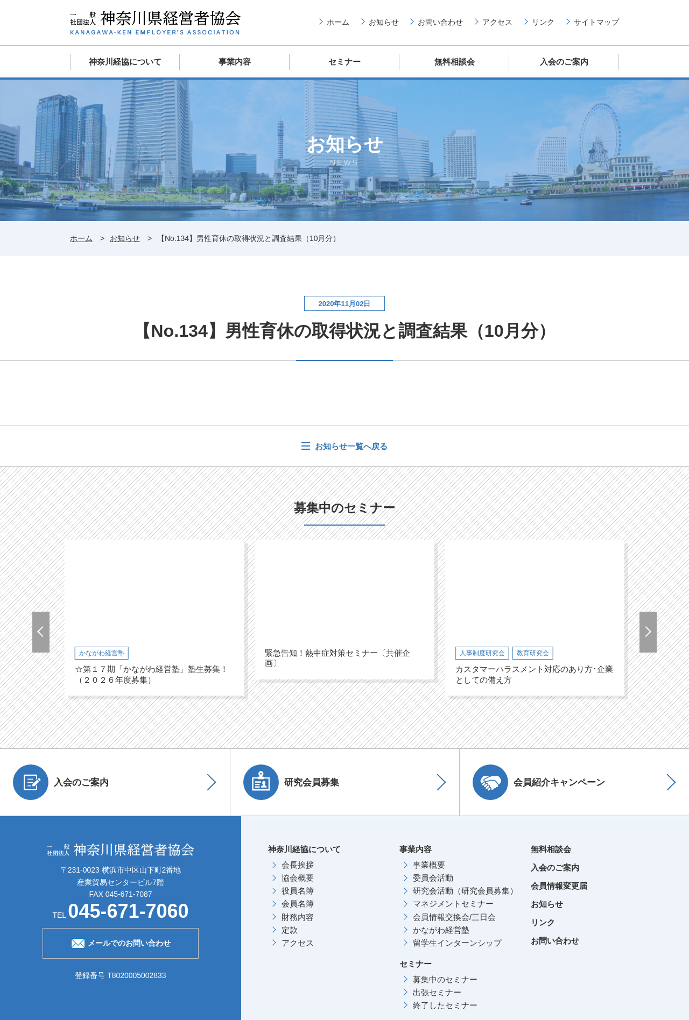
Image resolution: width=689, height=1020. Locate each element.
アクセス (497, 22)
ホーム (338, 22)
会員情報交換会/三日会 (454, 916)
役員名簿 (298, 890)
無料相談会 (454, 61)
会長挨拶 (298, 864)
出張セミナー (437, 991)
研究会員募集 (292, 781)
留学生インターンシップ (457, 942)
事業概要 (429, 864)
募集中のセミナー (445, 978)
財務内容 (298, 916)
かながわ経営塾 (441, 929)
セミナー (344, 61)
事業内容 (235, 61)
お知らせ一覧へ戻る (350, 445)
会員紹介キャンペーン (539, 781)
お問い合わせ (440, 22)
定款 (290, 929)
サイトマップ (596, 22)
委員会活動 (433, 877)
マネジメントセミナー (453, 903)
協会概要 (298, 877)
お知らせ (384, 22)
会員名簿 (298, 903)
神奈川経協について (125, 61)
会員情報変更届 (559, 885)
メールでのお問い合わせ (121, 941)
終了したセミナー (445, 1004)
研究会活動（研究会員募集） (465, 890)
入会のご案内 (564, 61)
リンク (543, 22)
